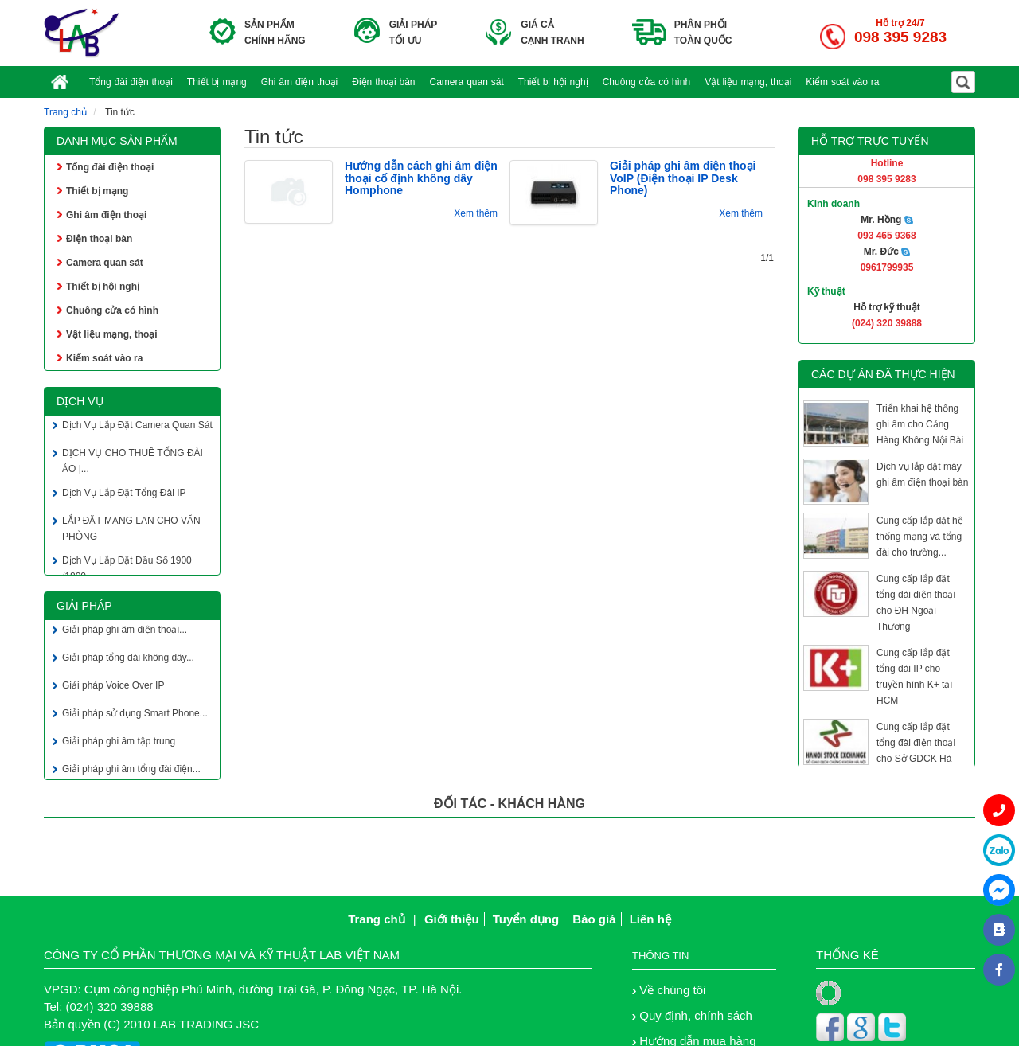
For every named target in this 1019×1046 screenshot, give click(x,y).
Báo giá (593, 919)
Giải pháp (84, 605)
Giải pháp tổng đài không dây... (128, 659)
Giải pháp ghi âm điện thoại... (124, 631)
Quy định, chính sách (695, 1015)
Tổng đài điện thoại (131, 82)
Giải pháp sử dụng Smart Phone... (135, 714)
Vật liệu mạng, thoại (748, 82)
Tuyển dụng (526, 919)
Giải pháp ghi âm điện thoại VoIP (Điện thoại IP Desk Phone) (682, 178)
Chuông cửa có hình (647, 82)
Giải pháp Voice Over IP (113, 687)
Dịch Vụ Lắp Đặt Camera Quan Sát (137, 426)
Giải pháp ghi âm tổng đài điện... (131, 770)
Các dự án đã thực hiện (883, 374)
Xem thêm (476, 213)
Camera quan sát (467, 82)
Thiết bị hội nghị (553, 82)
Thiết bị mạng (217, 82)
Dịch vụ (80, 401)
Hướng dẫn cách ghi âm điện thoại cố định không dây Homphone (421, 178)
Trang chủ (65, 112)
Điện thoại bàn (383, 82)
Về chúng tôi (672, 990)
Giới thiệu (451, 919)
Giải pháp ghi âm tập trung (118, 742)
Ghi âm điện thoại (299, 82)
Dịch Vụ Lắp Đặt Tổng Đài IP (124, 494)
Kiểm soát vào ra (842, 82)
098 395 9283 (900, 37)
